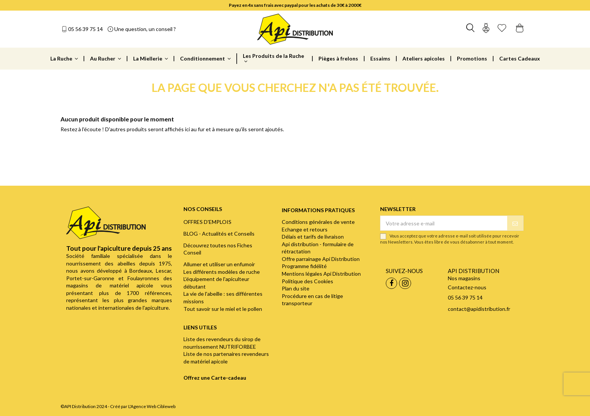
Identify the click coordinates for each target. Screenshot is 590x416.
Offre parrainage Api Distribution (321, 259)
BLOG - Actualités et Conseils (219, 233)
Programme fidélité (304, 266)
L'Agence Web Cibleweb (151, 406)
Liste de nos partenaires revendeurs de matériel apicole (226, 358)
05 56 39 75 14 (85, 29)
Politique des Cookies (307, 281)
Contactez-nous (467, 287)
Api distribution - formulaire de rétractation (318, 248)
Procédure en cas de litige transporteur (312, 300)
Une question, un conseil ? (145, 29)
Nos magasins (464, 278)
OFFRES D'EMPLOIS (207, 222)
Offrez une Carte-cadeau (214, 377)
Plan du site (295, 288)
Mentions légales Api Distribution (321, 273)
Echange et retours (305, 229)
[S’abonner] (515, 223)
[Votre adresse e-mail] (443, 223)
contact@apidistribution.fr (479, 309)
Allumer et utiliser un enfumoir (219, 264)
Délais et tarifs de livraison (313, 236)
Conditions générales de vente (318, 222)
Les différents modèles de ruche (221, 272)
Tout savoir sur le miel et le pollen (222, 309)
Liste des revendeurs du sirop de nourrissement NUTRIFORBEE (222, 343)
